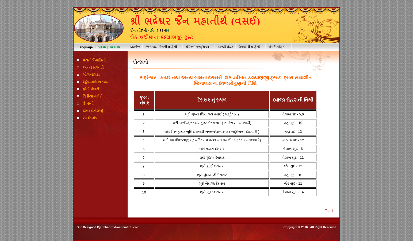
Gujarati (114, 47)
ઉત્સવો (88, 103)
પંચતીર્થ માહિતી (94, 60)
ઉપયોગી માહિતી (252, 47)
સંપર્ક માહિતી (280, 47)
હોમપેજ (135, 47)
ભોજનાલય (91, 74)
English (100, 47)
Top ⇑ (329, 211)
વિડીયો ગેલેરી (93, 96)
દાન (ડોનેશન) (93, 110)
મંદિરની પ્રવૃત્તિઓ (200, 47)
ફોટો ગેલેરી (91, 89)
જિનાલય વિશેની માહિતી (164, 47)
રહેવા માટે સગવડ (95, 82)
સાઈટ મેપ (90, 118)
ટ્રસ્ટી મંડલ (225, 47)
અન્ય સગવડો (93, 67)
